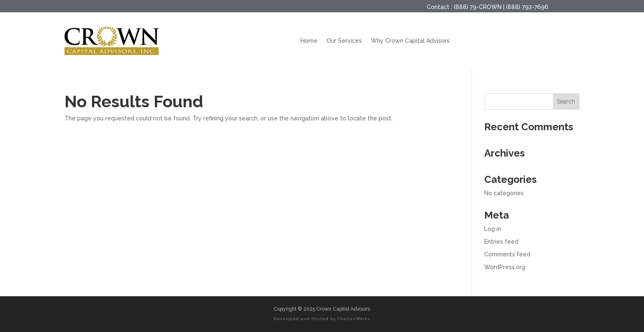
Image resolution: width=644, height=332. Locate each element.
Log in (492, 229)
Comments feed (507, 254)
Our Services (344, 40)
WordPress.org (504, 267)
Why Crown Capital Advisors (410, 40)
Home (309, 40)
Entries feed (501, 241)
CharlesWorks (353, 318)
